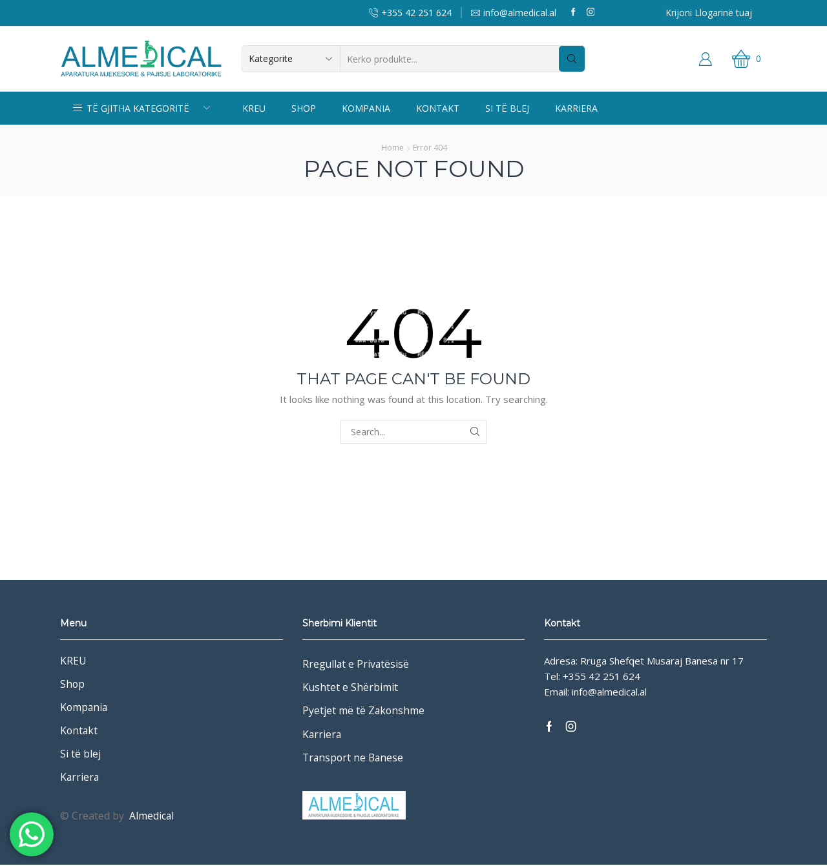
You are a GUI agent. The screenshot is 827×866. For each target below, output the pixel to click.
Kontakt (437, 108)
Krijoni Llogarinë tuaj (708, 12)
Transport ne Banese (353, 758)
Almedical (151, 817)
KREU (254, 108)
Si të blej (507, 108)
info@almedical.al (609, 691)
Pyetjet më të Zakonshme (363, 711)
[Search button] (572, 59)
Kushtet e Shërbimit (350, 688)
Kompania (366, 108)
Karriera (576, 108)
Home (392, 147)
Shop (303, 108)
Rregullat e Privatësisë (356, 664)
